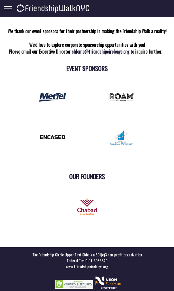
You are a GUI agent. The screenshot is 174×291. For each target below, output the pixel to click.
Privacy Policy (107, 287)
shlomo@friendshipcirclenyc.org (100, 51)
